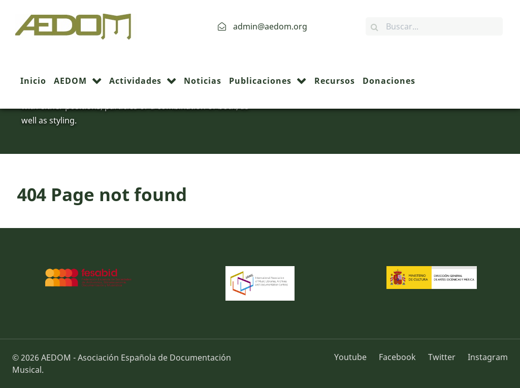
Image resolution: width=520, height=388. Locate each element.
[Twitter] (443, 357)
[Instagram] (485, 357)
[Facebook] (398, 357)
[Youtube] (354, 357)
